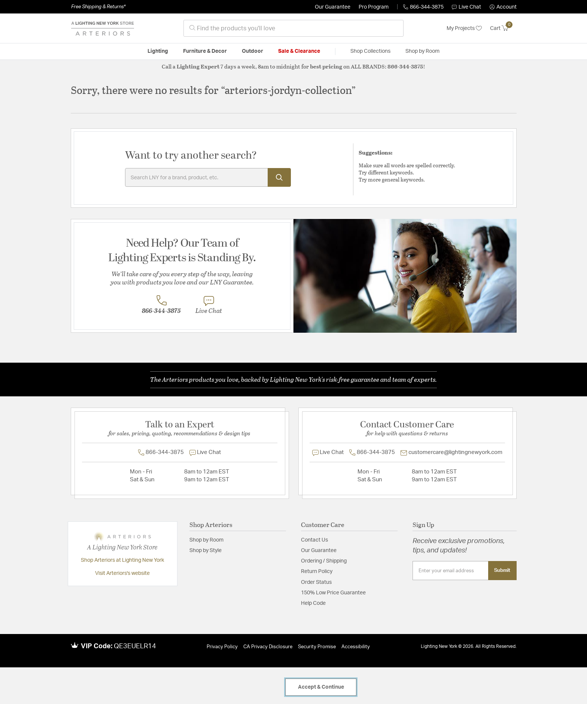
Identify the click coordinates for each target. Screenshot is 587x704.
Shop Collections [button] (370, 51)
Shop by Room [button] (422, 51)
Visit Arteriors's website (122, 573)
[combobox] (293, 28)
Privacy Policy (222, 646)
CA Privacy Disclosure (267, 646)
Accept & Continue (321, 687)
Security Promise (317, 646)
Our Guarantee (332, 7)
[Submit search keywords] (279, 177)
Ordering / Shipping (324, 561)
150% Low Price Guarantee (333, 592)
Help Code (313, 603)
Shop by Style (205, 550)
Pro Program (374, 7)
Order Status (316, 582)
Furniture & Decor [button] (205, 51)
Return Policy (316, 571)
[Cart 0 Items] (503, 28)
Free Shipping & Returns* (98, 6)
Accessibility (355, 646)
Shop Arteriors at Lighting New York (122, 560)
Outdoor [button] (252, 51)
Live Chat (466, 7)
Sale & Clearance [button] (299, 51)
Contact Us (314, 540)
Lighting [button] (157, 51)
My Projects (464, 28)
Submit (502, 570)
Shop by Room (206, 540)
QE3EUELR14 (135, 646)
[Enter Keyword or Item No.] (208, 177)
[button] (503, 7)
